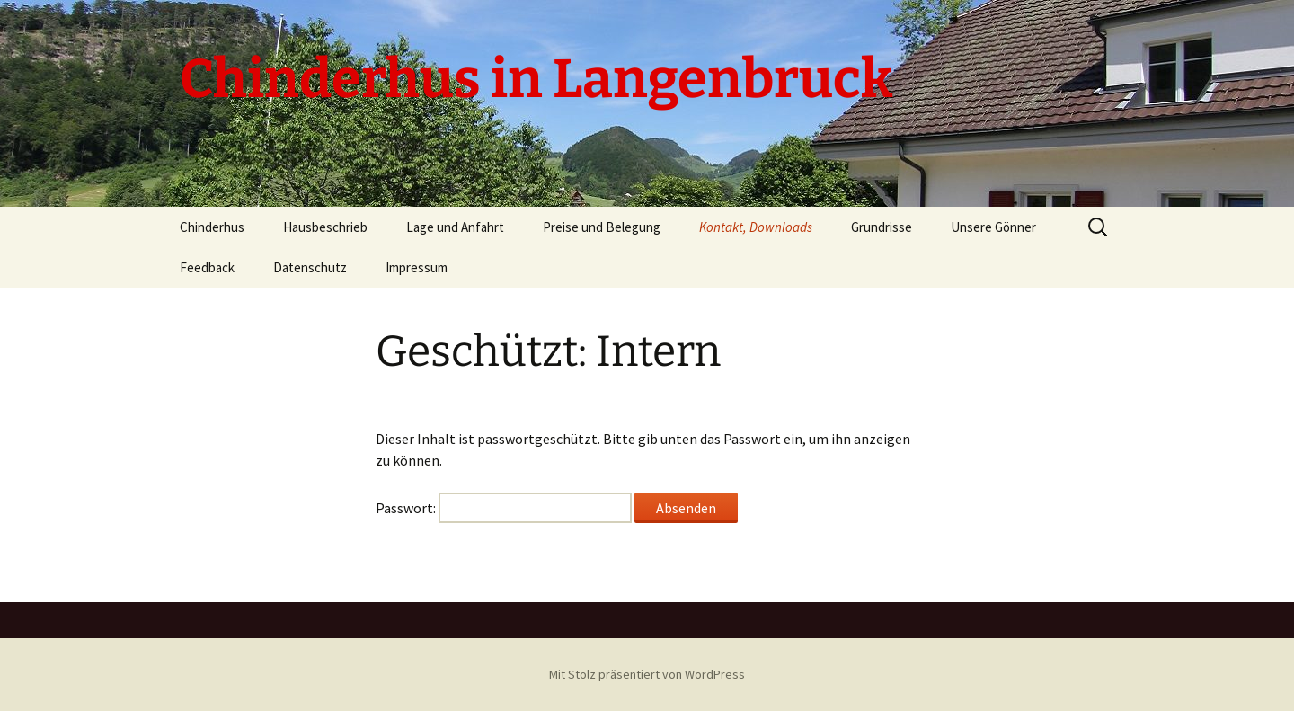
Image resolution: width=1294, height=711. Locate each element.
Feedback (207, 267)
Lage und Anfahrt (455, 227)
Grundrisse (881, 227)
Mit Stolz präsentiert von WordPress (647, 674)
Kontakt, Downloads (755, 227)
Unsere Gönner (993, 227)
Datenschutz (310, 267)
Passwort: (504, 508)
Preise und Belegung (601, 227)
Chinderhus (212, 227)
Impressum (417, 267)
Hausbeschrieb (325, 227)
